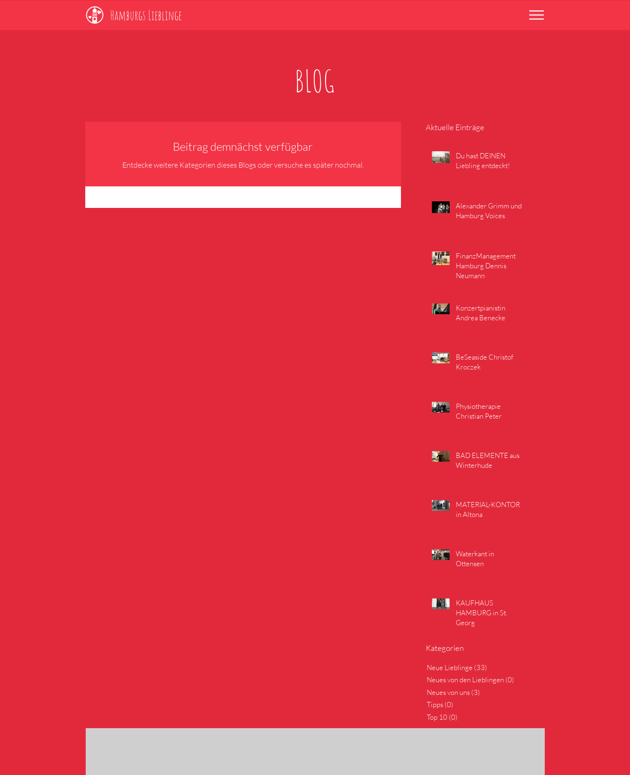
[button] (536, 15)
